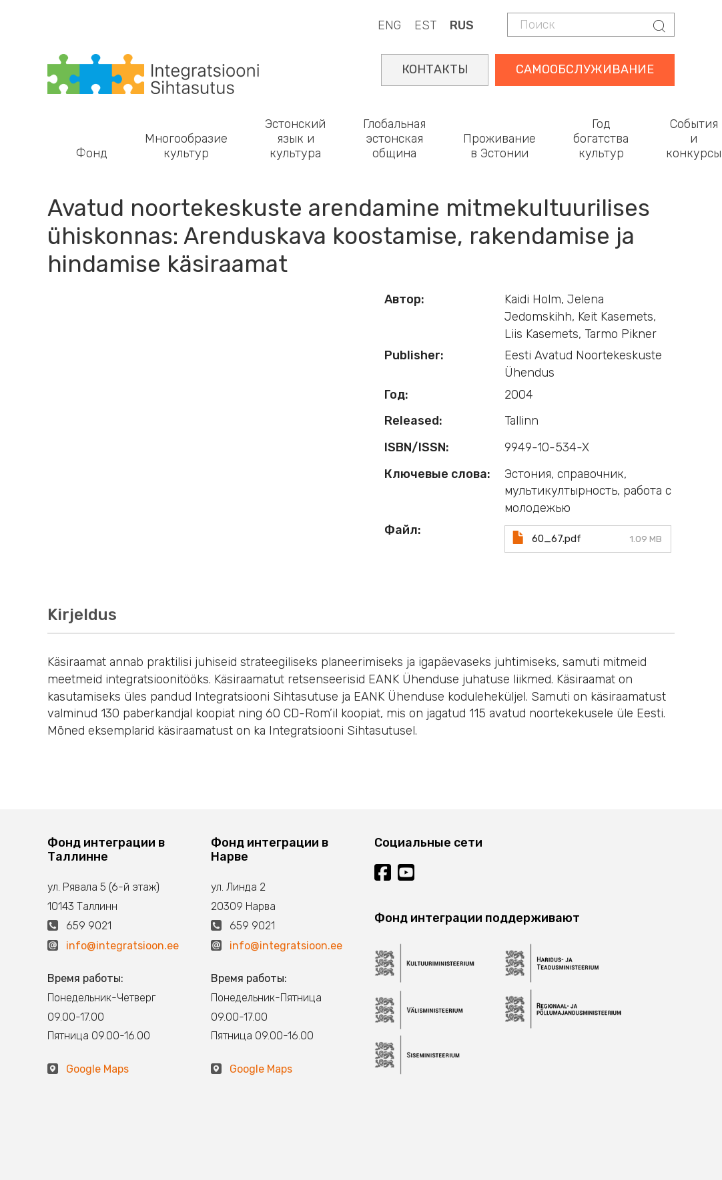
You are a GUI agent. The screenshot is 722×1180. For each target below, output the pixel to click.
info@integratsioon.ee (122, 945)
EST (425, 25)
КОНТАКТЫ (435, 69)
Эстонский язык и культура (295, 138)
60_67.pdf (556, 539)
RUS (462, 25)
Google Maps (97, 1069)
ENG (389, 25)
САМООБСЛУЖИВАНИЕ (585, 69)
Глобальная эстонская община (394, 138)
